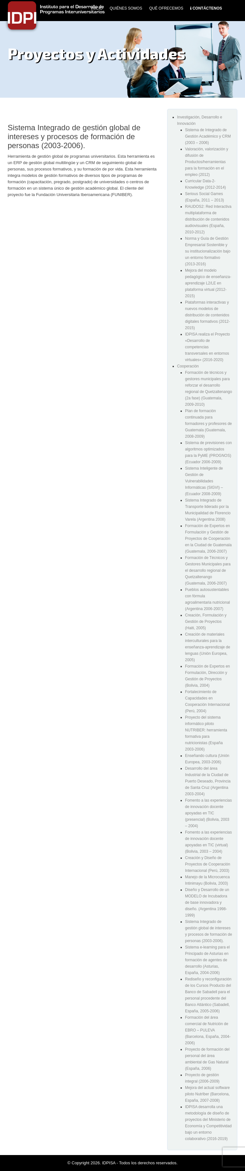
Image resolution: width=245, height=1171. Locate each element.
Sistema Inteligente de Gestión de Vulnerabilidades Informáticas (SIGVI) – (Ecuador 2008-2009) (204, 481)
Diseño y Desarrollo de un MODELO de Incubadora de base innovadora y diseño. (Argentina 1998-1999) (207, 903)
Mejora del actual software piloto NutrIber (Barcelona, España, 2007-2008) (207, 1094)
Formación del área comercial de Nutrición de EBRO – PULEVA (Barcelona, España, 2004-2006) (208, 1030)
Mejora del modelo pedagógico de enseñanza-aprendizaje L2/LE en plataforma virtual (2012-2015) (208, 283)
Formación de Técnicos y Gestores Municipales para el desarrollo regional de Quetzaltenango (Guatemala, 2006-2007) (208, 570)
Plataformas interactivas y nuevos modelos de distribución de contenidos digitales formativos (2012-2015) (207, 315)
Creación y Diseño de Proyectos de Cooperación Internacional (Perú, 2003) (207, 864)
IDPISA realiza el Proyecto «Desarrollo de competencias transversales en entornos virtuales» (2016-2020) (207, 347)
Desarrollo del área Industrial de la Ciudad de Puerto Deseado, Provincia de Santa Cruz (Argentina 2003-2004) (208, 781)
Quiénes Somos (126, 8)
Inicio (97, 8)
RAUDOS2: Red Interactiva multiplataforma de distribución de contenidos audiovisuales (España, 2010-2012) (208, 219)
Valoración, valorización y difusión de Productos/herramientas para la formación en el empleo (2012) (206, 162)
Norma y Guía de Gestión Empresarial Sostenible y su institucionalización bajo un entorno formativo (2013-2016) (207, 251)
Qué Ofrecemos (166, 8)
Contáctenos (207, 8)
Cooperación (188, 366)
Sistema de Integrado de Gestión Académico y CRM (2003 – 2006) (208, 136)
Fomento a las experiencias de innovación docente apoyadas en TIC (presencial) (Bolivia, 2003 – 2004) (208, 813)
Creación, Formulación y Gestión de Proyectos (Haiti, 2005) (205, 621)
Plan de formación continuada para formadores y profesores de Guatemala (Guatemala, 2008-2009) (208, 424)
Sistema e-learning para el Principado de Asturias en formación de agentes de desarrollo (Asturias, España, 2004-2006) (207, 960)
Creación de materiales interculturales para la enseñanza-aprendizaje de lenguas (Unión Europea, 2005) (207, 647)
